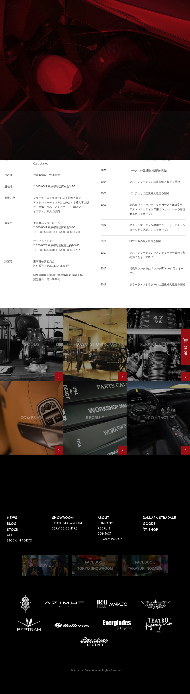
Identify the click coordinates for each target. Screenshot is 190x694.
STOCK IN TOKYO (19, 540)
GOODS (149, 524)
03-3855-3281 (47, 250)
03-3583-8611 (47, 232)
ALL (10, 535)
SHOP (185, 350)
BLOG (11, 524)
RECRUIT (104, 528)
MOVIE (45, 565)
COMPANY (105, 523)
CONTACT (105, 533)
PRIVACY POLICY (110, 539)
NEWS (12, 518)
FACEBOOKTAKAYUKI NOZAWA (145, 565)
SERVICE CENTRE (65, 528)
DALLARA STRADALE (159, 518)
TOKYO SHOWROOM (67, 523)
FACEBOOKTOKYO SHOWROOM (95, 565)
